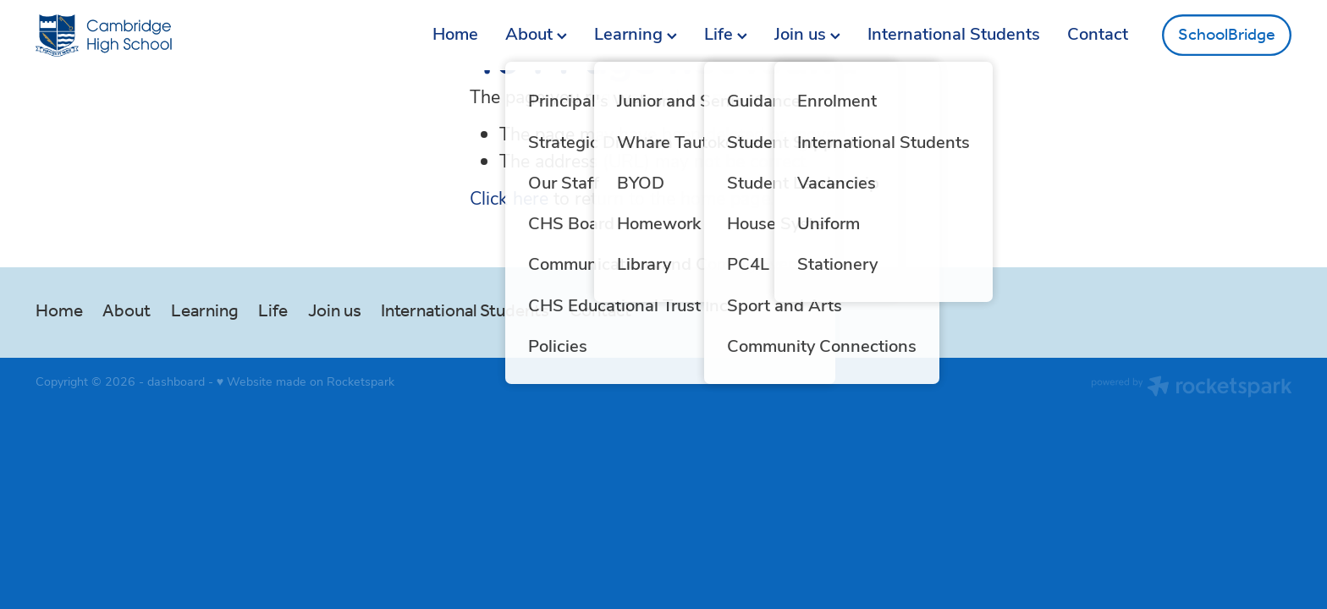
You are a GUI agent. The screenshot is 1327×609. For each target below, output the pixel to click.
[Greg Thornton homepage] (161, 35)
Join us (807, 32)
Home (455, 32)
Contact (1097, 32)
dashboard (176, 381)
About (536, 32)
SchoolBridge (1226, 35)
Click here (509, 197)
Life (725, 32)
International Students (953, 32)
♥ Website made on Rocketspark (305, 381)
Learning (635, 32)
